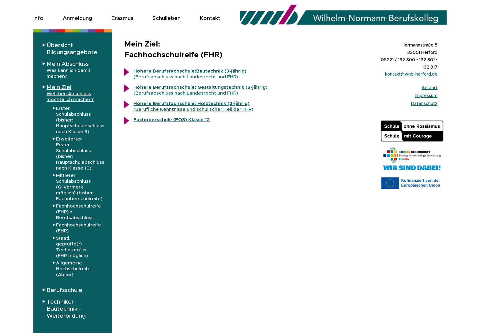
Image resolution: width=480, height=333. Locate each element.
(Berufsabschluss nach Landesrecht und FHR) (189, 74)
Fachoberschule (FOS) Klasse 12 (171, 119)
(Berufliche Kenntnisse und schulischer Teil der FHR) (193, 109)
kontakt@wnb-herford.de (411, 74)
